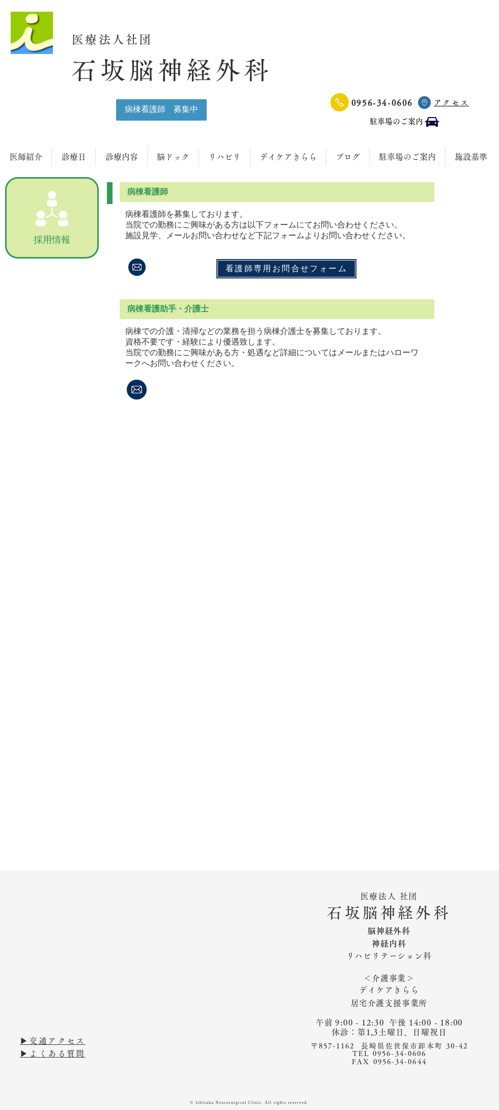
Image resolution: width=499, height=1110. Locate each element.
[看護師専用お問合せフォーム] (286, 269)
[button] (277, 192)
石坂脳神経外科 (172, 70)
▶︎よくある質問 (53, 1053)
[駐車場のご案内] (405, 122)
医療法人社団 (119, 39)
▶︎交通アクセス (53, 1041)
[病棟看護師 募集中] (161, 110)
